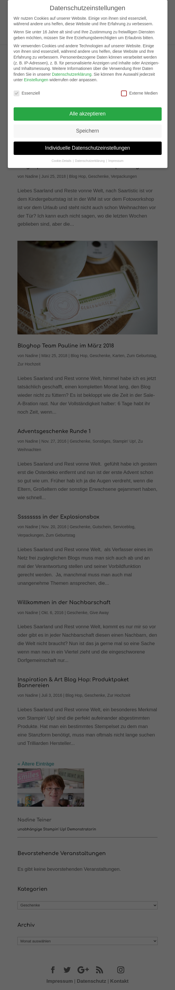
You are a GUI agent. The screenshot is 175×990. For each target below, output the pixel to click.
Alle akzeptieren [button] (87, 111)
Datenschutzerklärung (71, 71)
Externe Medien (139, 90)
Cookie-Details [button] (62, 158)
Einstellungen (36, 77)
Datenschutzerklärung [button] (90, 158)
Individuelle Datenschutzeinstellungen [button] (87, 145)
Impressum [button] (115, 158)
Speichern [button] (87, 128)
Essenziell (27, 90)
